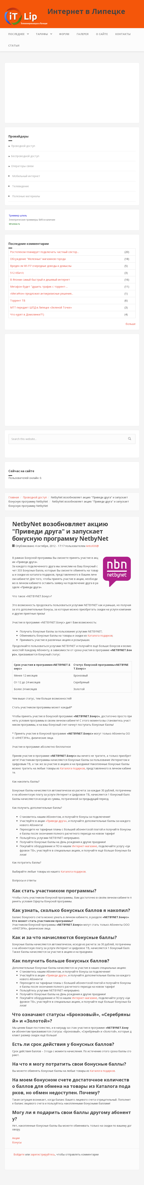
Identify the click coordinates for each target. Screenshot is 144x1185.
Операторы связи (22, 166)
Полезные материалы (26, 196)
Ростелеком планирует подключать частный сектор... (44, 252)
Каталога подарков (100, 635)
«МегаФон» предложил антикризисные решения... (41, 293)
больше (131, 324)
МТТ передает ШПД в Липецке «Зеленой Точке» (41, 307)
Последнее (17, 33)
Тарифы (42, 33)
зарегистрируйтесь (43, 1154)
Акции (16, 1138)
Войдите (19, 1154)
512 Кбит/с (17, 273)
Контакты (122, 34)
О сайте (102, 34)
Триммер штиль (18, 215)
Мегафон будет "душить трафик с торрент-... (39, 286)
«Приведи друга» (56, 821)
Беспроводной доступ (25, 156)
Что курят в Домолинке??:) (27, 314)
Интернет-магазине (84, 846)
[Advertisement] (72, 92)
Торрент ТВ (17, 300)
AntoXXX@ (92, 546)
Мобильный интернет (26, 176)
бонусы (17, 1142)
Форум (64, 34)
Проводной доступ (23, 146)
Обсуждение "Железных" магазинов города (38, 259)
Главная (13, 497)
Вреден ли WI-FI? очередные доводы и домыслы (40, 266)
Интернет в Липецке (86, 11)
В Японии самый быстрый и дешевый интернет (40, 279)
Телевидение (20, 186)
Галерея (82, 34)
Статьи (13, 45)
